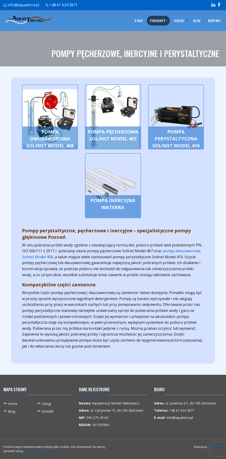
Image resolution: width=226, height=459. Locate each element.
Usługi (176, 20)
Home (12, 403)
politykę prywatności (37, 451)
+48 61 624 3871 (63, 4)
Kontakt (214, 20)
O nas (133, 20)
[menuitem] (133, 20)
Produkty (152, 20)
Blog (197, 20)
